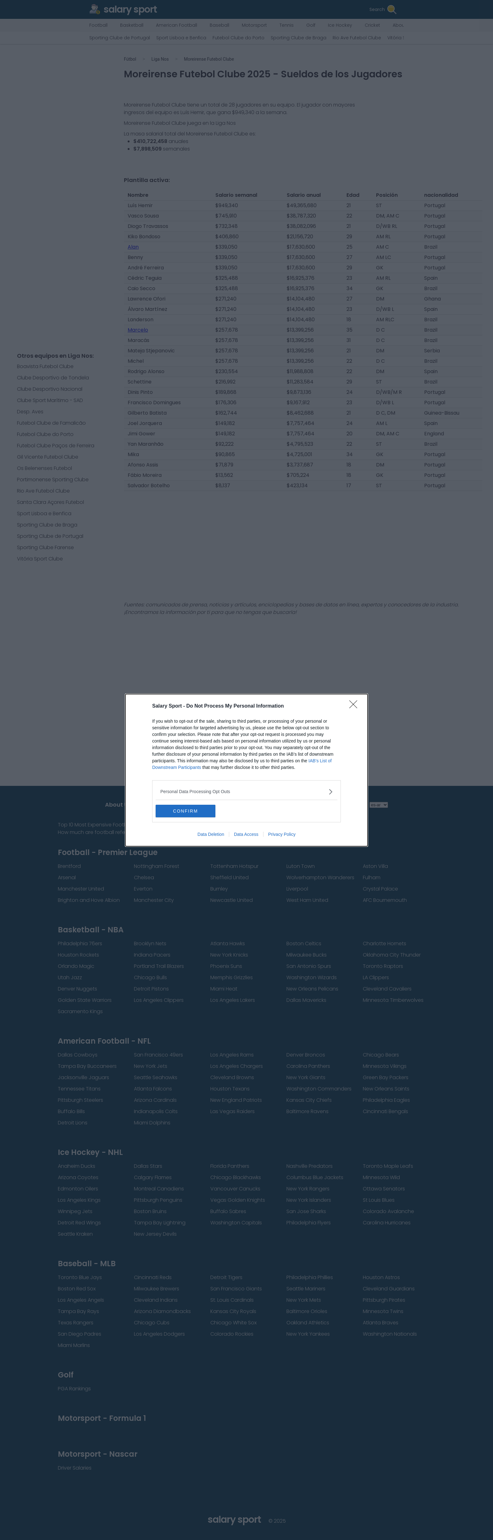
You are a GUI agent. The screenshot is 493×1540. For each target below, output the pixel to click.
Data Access (246, 834)
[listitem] (246, 791)
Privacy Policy (282, 834)
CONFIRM (185, 811)
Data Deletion (210, 834)
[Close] (355, 706)
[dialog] (246, 770)
